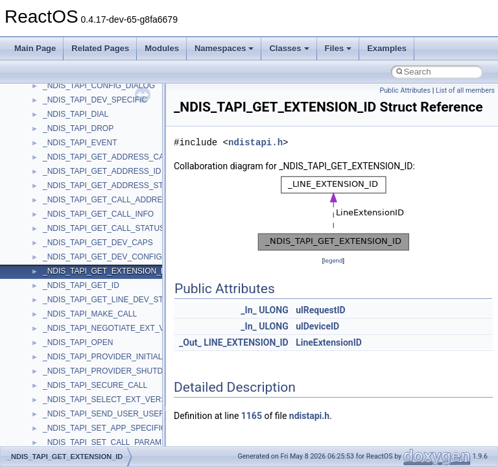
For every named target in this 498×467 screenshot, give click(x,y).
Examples (387, 48)
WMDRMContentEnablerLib (91, 397)
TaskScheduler (68, 169)
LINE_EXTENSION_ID (246, 342)
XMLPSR (59, 426)
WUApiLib (60, 411)
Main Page (35, 48)
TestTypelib (62, 183)
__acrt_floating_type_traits (88, 440)
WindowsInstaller (72, 369)
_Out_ (190, 342)
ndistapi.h (255, 142)
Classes (289, 48)
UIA (49, 254)
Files (338, 48)
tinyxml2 (57, 197)
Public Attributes (405, 90)
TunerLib (58, 226)
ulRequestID (321, 310)
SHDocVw (60, 83)
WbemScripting (69, 354)
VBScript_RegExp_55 (80, 326)
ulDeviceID (317, 326)
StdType (57, 155)
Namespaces (224, 48)
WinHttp (57, 383)
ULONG (273, 310)
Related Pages (100, 48)
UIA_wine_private (73, 269)
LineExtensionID (329, 342)
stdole (53, 140)
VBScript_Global (71, 297)
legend (333, 260)
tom (49, 212)
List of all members (465, 90)
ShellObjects (64, 112)
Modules (162, 48)
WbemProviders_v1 (77, 340)
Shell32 (56, 97)
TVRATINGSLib (70, 240)
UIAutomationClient (76, 283)
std (48, 126)
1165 (251, 416)
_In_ (248, 310)
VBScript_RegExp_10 (80, 312)
